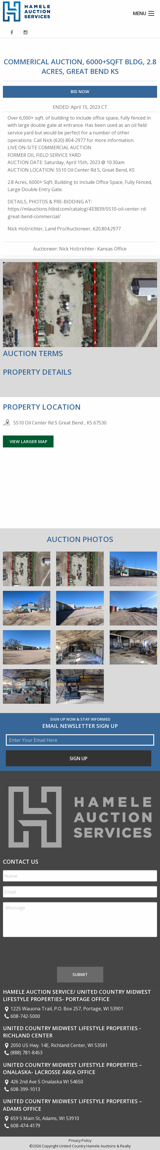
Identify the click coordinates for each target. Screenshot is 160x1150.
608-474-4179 (21, 1125)
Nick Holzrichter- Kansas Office (93, 249)
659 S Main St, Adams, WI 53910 (41, 1118)
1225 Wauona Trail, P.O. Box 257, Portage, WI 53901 (63, 1008)
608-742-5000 (21, 1016)
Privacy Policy (80, 1140)
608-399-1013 (21, 1089)
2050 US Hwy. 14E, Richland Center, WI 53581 (55, 1045)
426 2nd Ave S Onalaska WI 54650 (43, 1081)
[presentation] (47, 953)
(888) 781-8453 (22, 1052)
